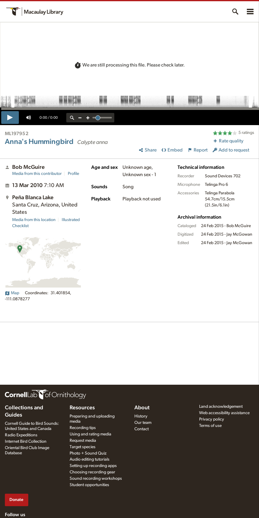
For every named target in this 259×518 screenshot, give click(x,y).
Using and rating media (90, 434)
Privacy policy (211, 419)
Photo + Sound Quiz (88, 453)
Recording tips (83, 428)
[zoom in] (88, 117)
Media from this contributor (37, 174)
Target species (82, 447)
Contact (141, 429)
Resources (82, 408)
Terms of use (210, 426)
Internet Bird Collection (26, 441)
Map (12, 293)
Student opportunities (89, 485)
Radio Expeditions (21, 435)
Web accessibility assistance (224, 413)
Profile (73, 174)
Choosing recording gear (92, 472)
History (140, 416)
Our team (142, 423)
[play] (10, 117)
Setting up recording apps (93, 466)
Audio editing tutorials (89, 459)
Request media (83, 440)
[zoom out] (80, 117)
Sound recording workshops (96, 478)
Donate (16, 499)
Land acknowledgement (221, 406)
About (142, 408)
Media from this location (34, 220)
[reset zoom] (72, 117)
